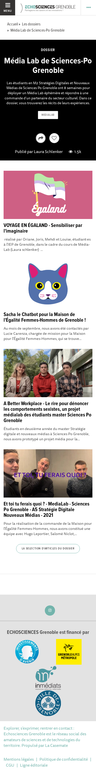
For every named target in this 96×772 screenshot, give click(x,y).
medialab (47, 115)
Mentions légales (19, 759)
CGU (10, 765)
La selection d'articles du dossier (48, 549)
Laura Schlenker (48, 151)
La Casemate (56, 745)
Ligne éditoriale (34, 765)
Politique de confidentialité (63, 759)
